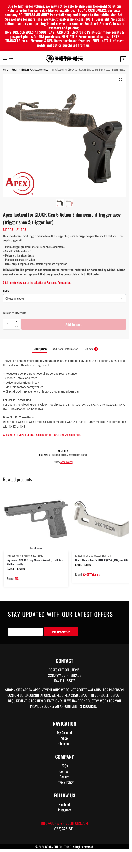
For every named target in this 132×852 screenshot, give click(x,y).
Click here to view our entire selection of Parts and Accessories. (37, 282)
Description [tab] (40, 349)
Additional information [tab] (65, 349)
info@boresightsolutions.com (64, 823)
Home (5, 69)
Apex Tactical (66, 462)
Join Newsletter (61, 631)
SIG (17, 578)
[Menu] (9, 58)
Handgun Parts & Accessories (34, 69)
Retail (14, 69)
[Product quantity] (8, 324)
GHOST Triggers (91, 574)
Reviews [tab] (91, 349)
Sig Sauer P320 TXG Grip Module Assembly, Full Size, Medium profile (35, 562)
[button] (122, 59)
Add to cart (73, 324)
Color (6, 291)
